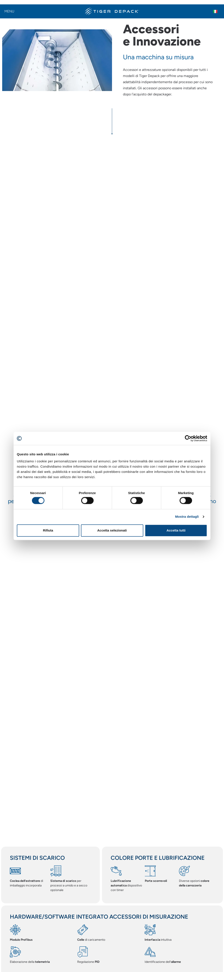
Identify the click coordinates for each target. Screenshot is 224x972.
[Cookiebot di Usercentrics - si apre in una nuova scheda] (188, 438)
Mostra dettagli (187, 517)
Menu (9, 11)
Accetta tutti (176, 530)
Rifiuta (48, 530)
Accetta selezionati (112, 530)
